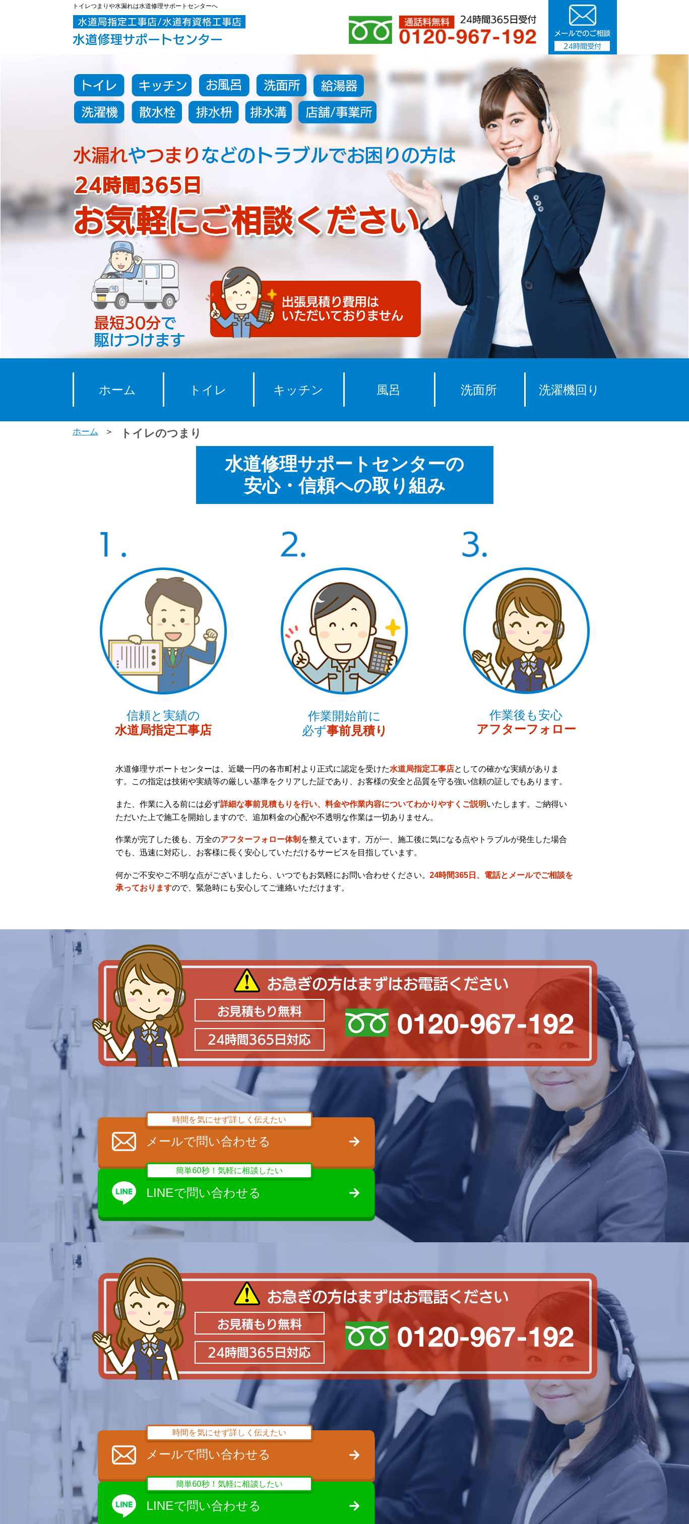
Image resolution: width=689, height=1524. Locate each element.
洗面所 (479, 390)
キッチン (298, 390)
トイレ (208, 390)
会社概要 (404, 1505)
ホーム (117, 390)
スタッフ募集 (339, 1505)
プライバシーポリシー (486, 1505)
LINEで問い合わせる (476, 1133)
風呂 (389, 390)
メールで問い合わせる (219, 1133)
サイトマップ (575, 1505)
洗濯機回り (569, 390)
